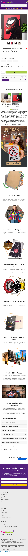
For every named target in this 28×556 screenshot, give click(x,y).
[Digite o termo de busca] (12, 5)
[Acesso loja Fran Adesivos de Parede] (24, 2)
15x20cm (4, 61)
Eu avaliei (3, 503)
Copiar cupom (6, 79)
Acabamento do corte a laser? (14, 433)
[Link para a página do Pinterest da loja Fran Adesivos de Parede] (12, 537)
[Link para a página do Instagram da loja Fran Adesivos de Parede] (3, 537)
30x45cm (16, 61)
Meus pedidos (4, 500)
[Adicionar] (1, 71)
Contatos (3, 518)
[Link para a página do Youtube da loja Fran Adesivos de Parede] (8, 537)
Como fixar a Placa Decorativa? (14, 424)
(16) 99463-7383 (4, 525)
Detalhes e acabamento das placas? (14, 445)
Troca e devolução (5, 502)
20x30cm (9, 61)
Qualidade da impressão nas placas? (14, 429)
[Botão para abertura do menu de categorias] (1, 2)
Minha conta (3, 511)
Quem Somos (4, 496)
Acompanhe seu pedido (6, 519)
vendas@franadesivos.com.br (7, 527)
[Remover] (1, 72)
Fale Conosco (4, 516)
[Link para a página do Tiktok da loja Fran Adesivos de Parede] (10, 537)
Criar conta (3, 509)
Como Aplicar (4, 498)
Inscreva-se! (14, 487)
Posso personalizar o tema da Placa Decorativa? (14, 441)
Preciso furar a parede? (14, 437)
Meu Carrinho (4, 514)
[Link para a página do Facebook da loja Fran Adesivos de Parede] (5, 537)
